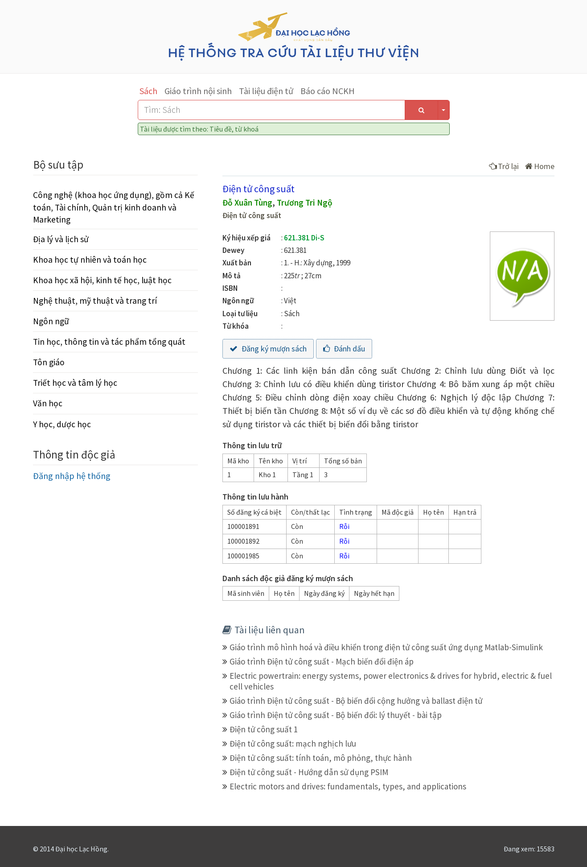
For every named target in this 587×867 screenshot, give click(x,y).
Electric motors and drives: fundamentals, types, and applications (348, 786)
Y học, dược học (62, 424)
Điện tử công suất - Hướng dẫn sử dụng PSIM (309, 772)
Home (539, 166)
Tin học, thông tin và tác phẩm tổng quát (109, 341)
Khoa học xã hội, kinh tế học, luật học (102, 280)
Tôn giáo (49, 362)
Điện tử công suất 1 (264, 729)
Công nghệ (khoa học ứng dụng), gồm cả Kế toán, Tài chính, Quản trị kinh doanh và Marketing (113, 207)
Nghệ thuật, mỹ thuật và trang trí (95, 300)
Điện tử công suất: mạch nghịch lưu (293, 743)
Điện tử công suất (251, 215)
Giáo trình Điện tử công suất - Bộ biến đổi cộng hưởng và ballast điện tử (356, 700)
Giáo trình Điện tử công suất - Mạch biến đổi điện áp (322, 661)
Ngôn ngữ (51, 321)
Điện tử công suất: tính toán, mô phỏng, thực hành (321, 757)
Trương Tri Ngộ (304, 202)
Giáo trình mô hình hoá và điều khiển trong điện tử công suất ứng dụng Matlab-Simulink (386, 647)
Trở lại (504, 166)
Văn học (47, 403)
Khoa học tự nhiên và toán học (90, 259)
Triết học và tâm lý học (75, 382)
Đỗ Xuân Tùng (247, 202)
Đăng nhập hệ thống (72, 475)
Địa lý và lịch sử (61, 239)
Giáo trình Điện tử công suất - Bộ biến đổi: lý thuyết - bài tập (336, 715)
